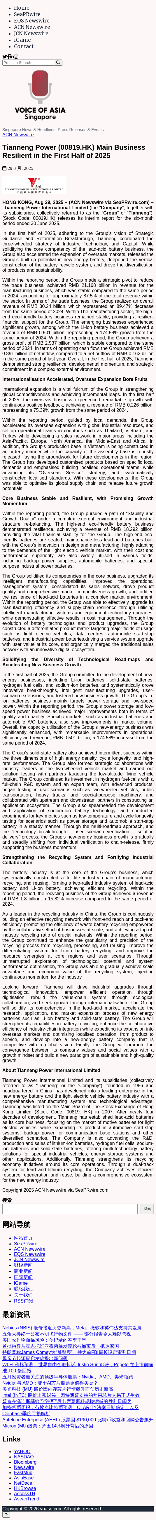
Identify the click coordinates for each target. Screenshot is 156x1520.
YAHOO (22, 1451)
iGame (22, 40)
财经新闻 (23, 1265)
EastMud (23, 1472)
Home (21, 8)
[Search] (58, 63)
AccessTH (24, 1493)
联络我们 (23, 1288)
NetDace (23, 1483)
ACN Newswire (32, 27)
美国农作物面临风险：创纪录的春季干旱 (44, 1340)
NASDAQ (24, 1456)
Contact (24, 46)
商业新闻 (23, 1271)
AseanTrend (26, 1498)
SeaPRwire (27, 14)
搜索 (7, 1200)
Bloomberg (25, 1462)
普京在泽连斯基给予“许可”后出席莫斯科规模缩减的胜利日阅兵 (67, 1401)
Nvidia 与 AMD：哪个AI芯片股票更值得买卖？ (50, 1382)
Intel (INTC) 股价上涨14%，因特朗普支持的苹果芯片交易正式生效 (71, 1395)
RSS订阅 (23, 1300)
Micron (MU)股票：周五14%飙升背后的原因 (47, 1425)
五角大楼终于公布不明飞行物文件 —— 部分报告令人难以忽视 (66, 1333)
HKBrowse (25, 1488)
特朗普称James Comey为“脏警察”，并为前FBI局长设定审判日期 (69, 1352)
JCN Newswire (31, 33)
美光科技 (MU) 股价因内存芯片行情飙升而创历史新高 (57, 1389)
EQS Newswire (32, 21)
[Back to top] (6, 1515)
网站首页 (23, 1237)
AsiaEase (24, 1477)
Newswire (24, 1467)
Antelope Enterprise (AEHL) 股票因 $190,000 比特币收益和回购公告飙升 (77, 1419)
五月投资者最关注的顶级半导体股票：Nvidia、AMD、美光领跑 (67, 1376)
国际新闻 (23, 1277)
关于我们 (23, 1294)
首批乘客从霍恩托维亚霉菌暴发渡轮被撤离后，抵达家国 (60, 1346)
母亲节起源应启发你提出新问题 (35, 1358)
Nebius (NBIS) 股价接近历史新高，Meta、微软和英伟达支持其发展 (72, 1327)
